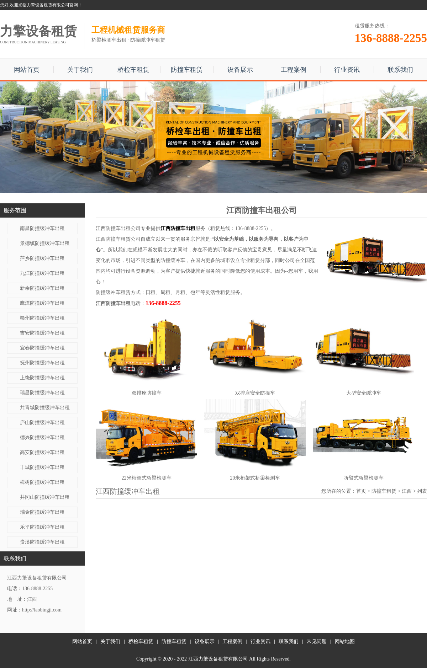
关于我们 (80, 69)
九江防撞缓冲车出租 (42, 273)
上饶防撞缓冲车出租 (42, 377)
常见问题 (317, 641)
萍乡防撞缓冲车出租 (42, 258)
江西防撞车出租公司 (118, 228)
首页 (361, 491)
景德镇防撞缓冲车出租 (45, 243)
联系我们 (400, 69)
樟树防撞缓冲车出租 (42, 482)
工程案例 (293, 69)
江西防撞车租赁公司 (118, 239)
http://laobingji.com (42, 610)
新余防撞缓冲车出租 (42, 288)
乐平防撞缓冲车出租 (42, 527)
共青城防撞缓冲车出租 (45, 407)
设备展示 (240, 69)
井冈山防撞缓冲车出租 (45, 497)
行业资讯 (347, 69)
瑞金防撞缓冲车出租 (42, 512)
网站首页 (26, 69)
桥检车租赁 (133, 69)
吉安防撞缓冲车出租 (42, 333)
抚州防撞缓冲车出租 (42, 362)
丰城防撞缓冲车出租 (42, 467)
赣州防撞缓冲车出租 (42, 318)
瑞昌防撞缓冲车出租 (42, 392)
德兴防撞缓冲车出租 (42, 437)
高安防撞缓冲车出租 (42, 452)
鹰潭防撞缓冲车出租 (42, 303)
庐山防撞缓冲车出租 (42, 422)
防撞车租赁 (187, 69)
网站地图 (345, 641)
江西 (407, 491)
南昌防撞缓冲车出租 (42, 228)
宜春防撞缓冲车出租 (42, 348)
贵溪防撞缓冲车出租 (42, 542)
